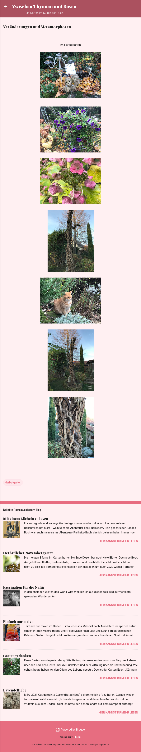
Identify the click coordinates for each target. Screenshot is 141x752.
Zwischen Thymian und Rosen (44, 6)
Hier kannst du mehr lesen (118, 541)
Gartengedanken (17, 656)
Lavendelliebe (14, 690)
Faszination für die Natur (24, 587)
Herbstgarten (13, 482)
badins (78, 737)
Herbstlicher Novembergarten (28, 553)
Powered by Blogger (70, 729)
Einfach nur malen (18, 621)
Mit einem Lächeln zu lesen (25, 518)
